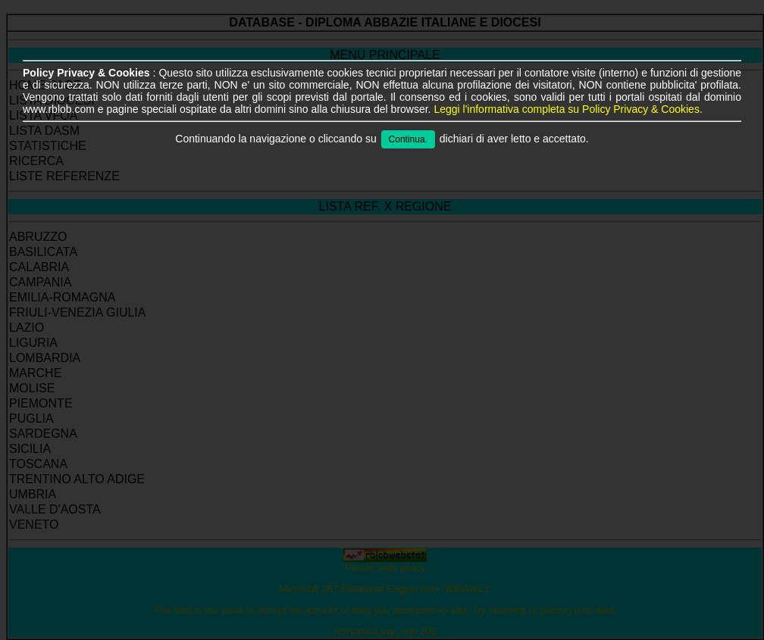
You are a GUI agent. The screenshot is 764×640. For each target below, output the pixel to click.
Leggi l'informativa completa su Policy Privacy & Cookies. (568, 109)
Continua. (408, 139)
